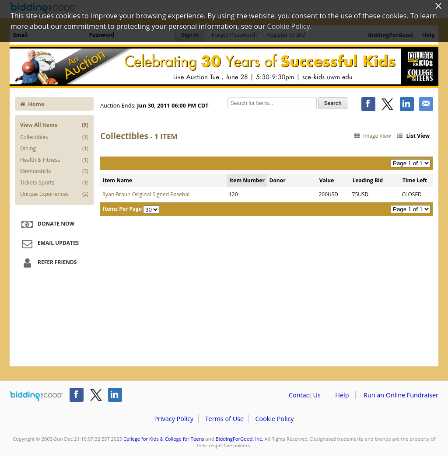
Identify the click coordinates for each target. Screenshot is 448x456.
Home (32, 104)
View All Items (54, 125)
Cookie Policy (274, 418)
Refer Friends (48, 263)
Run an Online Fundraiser (401, 395)
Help (342, 395)
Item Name (117, 180)
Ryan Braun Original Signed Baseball (146, 194)
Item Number (247, 180)
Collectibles (54, 137)
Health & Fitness (54, 160)
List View (413, 135)
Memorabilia (54, 171)
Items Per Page (122, 208)
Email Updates (49, 243)
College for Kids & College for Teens (163, 438)
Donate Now (46, 224)
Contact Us (305, 395)
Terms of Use (224, 418)
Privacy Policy (173, 418)
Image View (372, 135)
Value (326, 180)
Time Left (414, 180)
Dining (54, 148)
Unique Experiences (54, 194)
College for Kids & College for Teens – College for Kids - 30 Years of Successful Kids (224, 66)
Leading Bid (368, 180)
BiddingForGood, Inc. (239, 438)
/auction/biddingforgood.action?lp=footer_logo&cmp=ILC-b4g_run (36, 396)
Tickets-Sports (54, 182)
